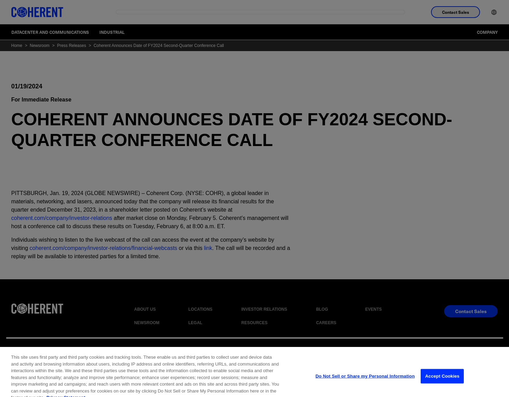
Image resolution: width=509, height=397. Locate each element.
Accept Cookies (442, 382)
